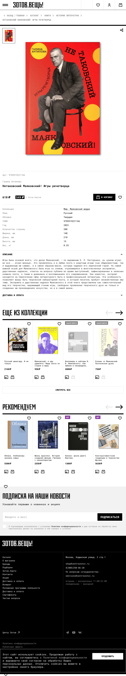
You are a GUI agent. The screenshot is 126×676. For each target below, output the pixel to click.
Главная (20, 15)
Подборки (7, 567)
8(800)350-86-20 (75, 567)
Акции (5, 577)
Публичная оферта (12, 646)
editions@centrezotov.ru (80, 575)
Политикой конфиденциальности (65, 657)
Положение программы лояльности (21, 587)
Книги (47, 15)
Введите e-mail (16, 517)
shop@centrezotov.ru (77, 563)
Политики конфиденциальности (66, 526)
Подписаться (109, 517)
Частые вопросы (11, 598)
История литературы (67, 15)
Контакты (7, 574)
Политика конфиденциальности (19, 643)
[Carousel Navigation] (114, 312)
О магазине (8, 560)
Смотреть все (63, 389)
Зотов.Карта (9, 570)
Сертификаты (9, 594)
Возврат (6, 584)
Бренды (6, 563)
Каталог (34, 15)
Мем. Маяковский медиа (77, 208)
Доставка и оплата (13, 581)
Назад (10, 15)
